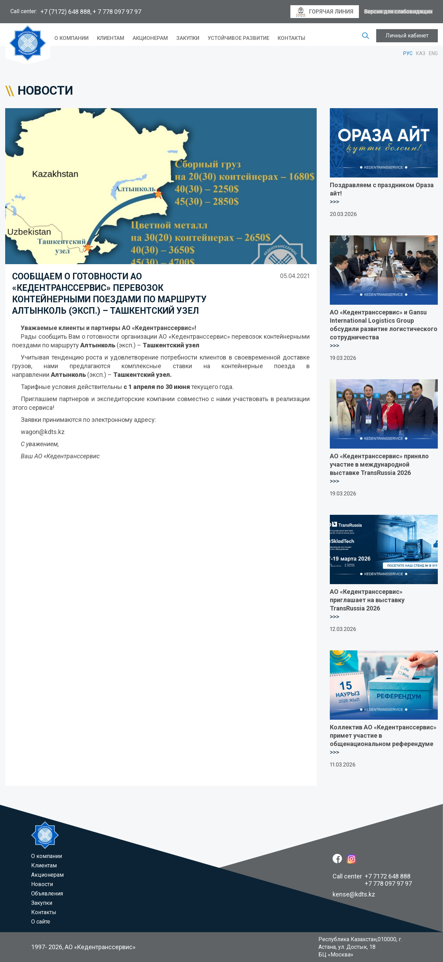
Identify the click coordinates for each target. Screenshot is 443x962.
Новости (42, 884)
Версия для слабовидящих (398, 12)
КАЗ (420, 53)
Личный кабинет (407, 35)
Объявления (47, 893)
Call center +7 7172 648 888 (371, 876)
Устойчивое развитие (238, 38)
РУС (408, 53)
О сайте (40, 921)
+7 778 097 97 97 (388, 883)
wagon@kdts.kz (43, 431)
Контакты (291, 38)
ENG (433, 53)
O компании (71, 38)
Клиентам (110, 38)
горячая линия (324, 12)
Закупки (187, 38)
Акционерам (150, 38)
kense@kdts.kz (354, 894)
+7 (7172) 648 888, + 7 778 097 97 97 (90, 11)
